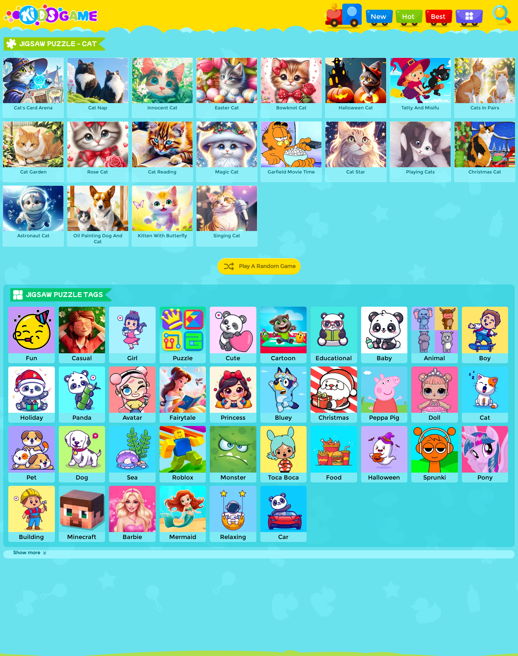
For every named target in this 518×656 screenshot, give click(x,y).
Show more (30, 553)
